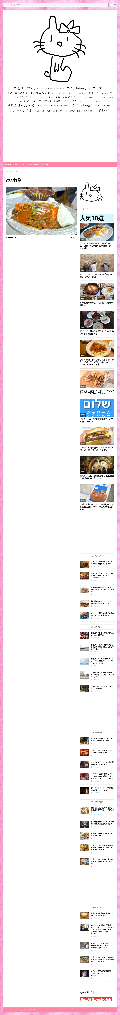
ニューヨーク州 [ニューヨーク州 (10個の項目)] (107, 97)
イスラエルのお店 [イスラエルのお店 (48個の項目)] (17, 93)
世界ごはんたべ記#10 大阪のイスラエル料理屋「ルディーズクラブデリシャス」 (102, 847)
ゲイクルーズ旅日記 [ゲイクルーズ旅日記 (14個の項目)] (104, 93)
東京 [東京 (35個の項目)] (49, 111)
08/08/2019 (96, 580)
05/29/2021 (96, 950)
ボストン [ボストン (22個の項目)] (66, 101)
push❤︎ (113, 5)
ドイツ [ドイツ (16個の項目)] (80, 97)
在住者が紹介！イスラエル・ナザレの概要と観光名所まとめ (102, 823)
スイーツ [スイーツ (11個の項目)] (43, 97)
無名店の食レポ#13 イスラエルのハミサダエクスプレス (101, 602)
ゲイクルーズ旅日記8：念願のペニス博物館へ (102, 687)
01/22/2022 (96, 838)
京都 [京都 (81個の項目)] (75, 105)
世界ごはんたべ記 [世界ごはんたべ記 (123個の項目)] (20, 105)
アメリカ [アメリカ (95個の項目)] (33, 88)
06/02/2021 (96, 964)
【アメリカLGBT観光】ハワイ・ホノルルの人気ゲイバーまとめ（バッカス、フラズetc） (102, 776)
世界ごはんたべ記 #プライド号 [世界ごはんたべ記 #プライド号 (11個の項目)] (47, 105)
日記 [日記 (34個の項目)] (37, 111)
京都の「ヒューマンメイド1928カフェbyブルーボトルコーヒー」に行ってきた (102, 945)
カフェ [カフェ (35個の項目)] (82, 93)
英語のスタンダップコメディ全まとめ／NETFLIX (102, 634)
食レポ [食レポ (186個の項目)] (103, 110)
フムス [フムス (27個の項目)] (57, 101)
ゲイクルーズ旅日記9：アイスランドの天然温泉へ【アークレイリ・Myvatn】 (102, 661)
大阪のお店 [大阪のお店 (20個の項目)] (107, 105)
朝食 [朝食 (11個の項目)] (43, 111)
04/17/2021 (96, 815)
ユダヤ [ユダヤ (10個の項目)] (98, 101)
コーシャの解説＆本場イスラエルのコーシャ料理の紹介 (102, 614)
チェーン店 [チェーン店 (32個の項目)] (54, 97)
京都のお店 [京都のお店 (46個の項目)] (86, 105)
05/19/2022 (96, 918)
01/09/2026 (96, 978)
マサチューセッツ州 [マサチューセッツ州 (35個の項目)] (83, 101)
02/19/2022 (96, 781)
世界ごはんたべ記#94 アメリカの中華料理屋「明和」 (101, 751)
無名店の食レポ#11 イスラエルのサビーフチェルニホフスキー (102, 589)
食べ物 (7, 165)
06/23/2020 (96, 826)
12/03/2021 (96, 594)
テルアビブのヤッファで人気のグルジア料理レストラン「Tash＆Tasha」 (102, 575)
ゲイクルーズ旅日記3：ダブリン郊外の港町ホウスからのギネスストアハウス (102, 647)
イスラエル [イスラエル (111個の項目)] (97, 88)
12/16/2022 (96, 638)
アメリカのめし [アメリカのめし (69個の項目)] (77, 88)
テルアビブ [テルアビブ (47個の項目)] (68, 97)
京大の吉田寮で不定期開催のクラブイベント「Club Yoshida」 (102, 973)
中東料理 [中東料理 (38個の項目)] (65, 105)
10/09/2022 (96, 936)
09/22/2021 (96, 755)
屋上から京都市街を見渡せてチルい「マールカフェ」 (102, 914)
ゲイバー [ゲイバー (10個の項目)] (10, 97)
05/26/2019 (96, 665)
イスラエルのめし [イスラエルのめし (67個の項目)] (42, 92)
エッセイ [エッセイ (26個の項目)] (72, 93)
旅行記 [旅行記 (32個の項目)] (20, 111)
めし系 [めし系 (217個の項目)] (19, 88)
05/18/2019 (96, 652)
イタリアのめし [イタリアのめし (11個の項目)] (61, 93)
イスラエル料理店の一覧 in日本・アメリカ (102, 834)
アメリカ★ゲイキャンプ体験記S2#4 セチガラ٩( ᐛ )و (102, 763)
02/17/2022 (96, 743)
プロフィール (45, 165)
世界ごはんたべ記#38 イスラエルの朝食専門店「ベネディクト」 (102, 810)
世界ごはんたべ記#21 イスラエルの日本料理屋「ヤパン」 (101, 562)
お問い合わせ (33, 165)
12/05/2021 (96, 606)
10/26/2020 (96, 767)
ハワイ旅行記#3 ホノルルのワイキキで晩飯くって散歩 (102, 739)
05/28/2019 (96, 679)
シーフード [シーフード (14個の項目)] (34, 97)
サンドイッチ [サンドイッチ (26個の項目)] (21, 97)
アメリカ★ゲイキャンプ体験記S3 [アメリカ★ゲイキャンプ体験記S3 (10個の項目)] (53, 88)
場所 (16, 165)
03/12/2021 (96, 566)
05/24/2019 (96, 691)
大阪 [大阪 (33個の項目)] (97, 105)
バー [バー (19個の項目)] (35, 101)
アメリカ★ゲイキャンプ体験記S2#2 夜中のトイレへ (102, 789)
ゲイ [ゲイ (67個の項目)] (91, 92)
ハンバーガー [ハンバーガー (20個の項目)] (25, 101)
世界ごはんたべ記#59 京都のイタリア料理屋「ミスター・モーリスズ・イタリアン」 (102, 959)
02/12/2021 (96, 852)
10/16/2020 (96, 793)
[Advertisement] (60, 139)
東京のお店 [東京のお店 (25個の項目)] (58, 111)
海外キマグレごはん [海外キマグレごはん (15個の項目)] (74, 111)
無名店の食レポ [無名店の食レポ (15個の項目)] (90, 111)
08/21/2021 (96, 866)
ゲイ (24, 165)
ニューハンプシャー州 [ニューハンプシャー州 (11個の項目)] (92, 97)
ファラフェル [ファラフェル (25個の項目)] (45, 101)
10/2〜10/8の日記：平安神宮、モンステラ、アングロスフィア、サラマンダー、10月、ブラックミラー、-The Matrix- (102, 929)
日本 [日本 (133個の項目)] (29, 110)
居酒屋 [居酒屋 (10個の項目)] (12, 111)
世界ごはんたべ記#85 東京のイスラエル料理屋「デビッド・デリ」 (102, 861)
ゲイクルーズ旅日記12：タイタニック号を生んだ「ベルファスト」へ (102, 674)
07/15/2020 (96, 618)
